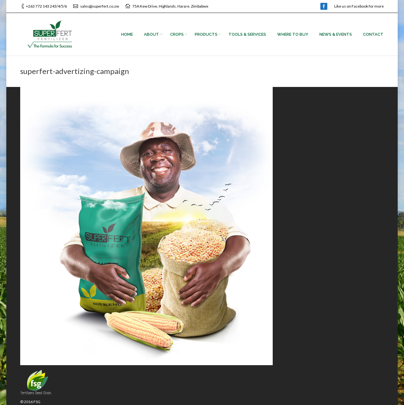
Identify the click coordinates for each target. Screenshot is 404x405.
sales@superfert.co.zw (99, 6)
